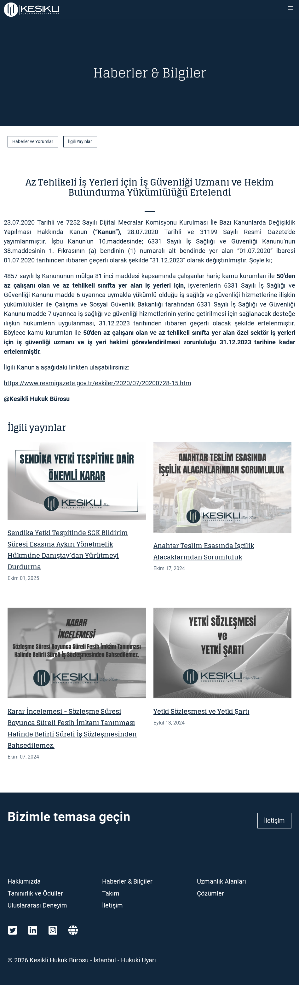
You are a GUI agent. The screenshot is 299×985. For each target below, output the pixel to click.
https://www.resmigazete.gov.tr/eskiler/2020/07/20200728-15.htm (97, 383)
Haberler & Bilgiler (127, 881)
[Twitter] (13, 930)
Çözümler (210, 893)
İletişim (274, 820)
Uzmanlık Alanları (221, 881)
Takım (110, 893)
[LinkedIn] (33, 930)
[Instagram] (53, 930)
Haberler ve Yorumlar (32, 141)
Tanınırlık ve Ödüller (35, 893)
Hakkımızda (24, 881)
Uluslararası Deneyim (37, 905)
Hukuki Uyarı (138, 960)
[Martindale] (73, 930)
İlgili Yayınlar (80, 141)
